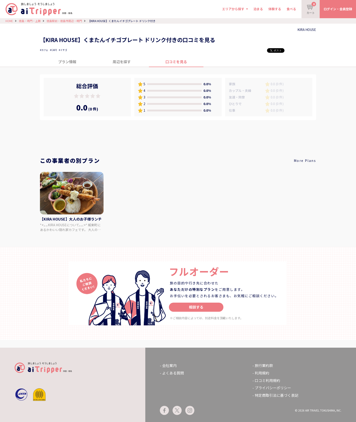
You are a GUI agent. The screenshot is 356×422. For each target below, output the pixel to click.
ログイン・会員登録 (338, 9)
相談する (196, 307)
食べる (291, 9)
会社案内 (169, 365)
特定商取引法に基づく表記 (276, 395)
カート (311, 8)
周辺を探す (122, 61)
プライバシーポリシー (273, 387)
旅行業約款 (264, 365)
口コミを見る (176, 61)
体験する (274, 9)
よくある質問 (173, 373)
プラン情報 (67, 61)
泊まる (258, 9)
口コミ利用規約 (267, 380)
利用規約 (262, 373)
